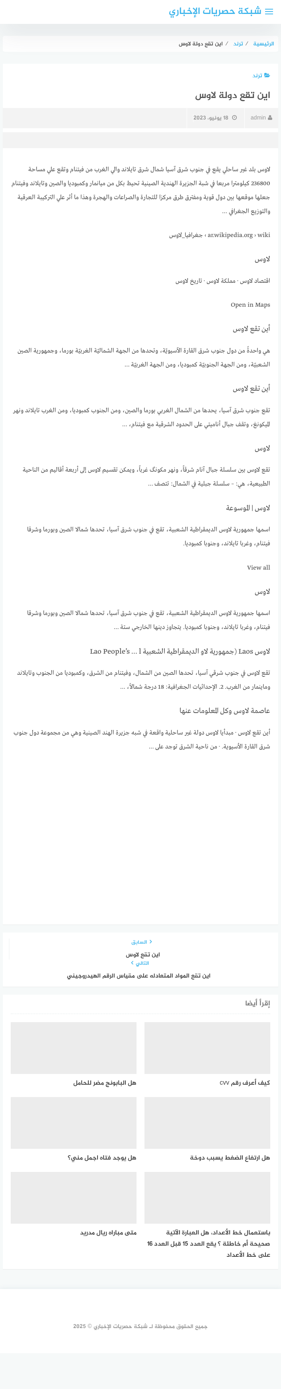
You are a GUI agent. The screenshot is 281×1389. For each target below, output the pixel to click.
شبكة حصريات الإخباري (215, 12)
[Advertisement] (140, 820)
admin (261, 118)
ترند (261, 75)
